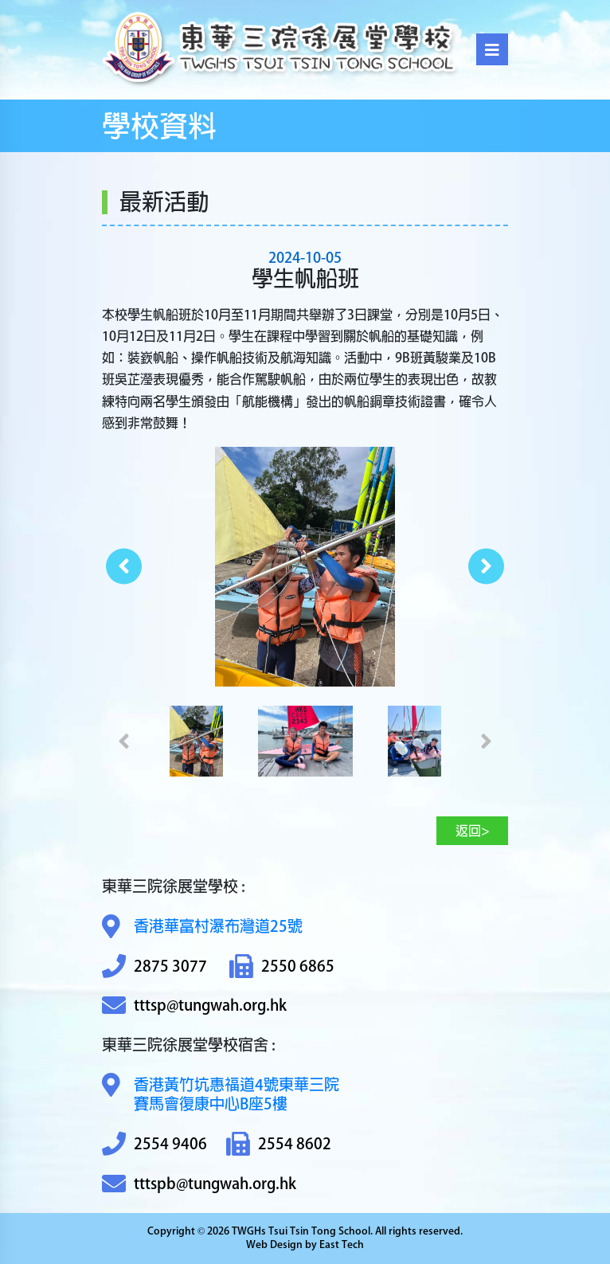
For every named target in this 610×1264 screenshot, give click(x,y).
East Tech (341, 1244)
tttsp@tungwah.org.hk (194, 1006)
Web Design (274, 1244)
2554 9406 (154, 1144)
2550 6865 (281, 966)
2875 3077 (154, 966)
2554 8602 (278, 1144)
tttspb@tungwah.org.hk (199, 1184)
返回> (473, 830)
